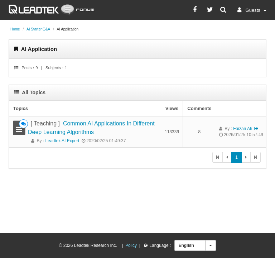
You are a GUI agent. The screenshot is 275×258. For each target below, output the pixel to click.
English (186, 245)
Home (15, 29)
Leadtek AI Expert (62, 140)
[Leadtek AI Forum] (51, 9)
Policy (131, 245)
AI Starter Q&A (38, 29)
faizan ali (242, 128)
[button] (251, 10)
